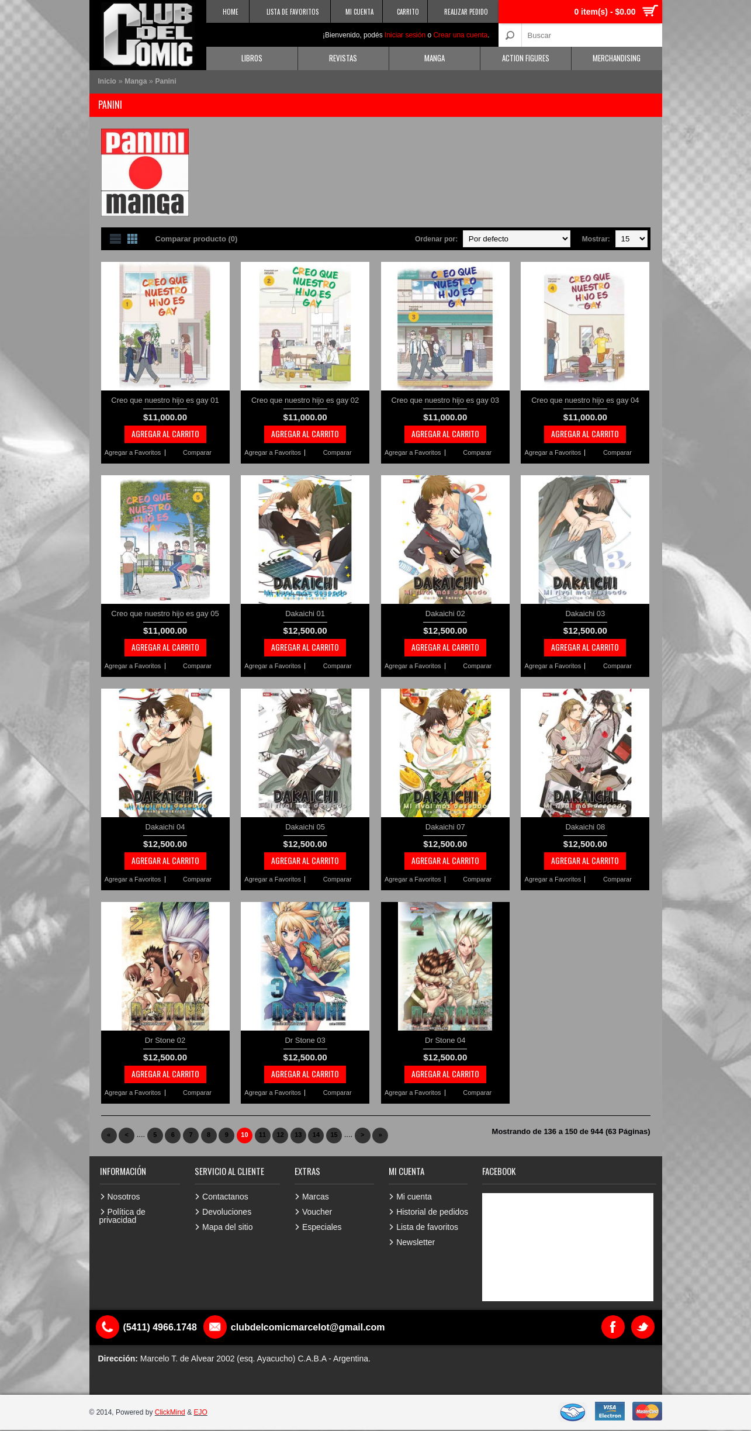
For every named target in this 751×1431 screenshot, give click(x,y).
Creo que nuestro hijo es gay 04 (585, 400)
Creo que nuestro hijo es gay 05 (165, 613)
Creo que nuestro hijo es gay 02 (305, 400)
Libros (251, 58)
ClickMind (170, 1412)
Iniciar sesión (405, 35)
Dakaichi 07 (445, 826)
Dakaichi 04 (165, 826)
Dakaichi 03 (585, 613)
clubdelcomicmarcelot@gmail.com (308, 1327)
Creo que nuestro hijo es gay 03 (445, 400)
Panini (165, 81)
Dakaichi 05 (305, 826)
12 (280, 1134)
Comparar (197, 453)
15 (333, 1134)
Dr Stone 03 (305, 1040)
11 (262, 1134)
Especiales (322, 1227)
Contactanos (225, 1196)
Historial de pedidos (432, 1211)
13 (298, 1134)
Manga (434, 58)
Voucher (317, 1211)
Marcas (315, 1196)
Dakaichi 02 (445, 613)
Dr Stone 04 (445, 1040)
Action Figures (525, 58)
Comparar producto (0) (196, 238)
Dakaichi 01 (305, 613)
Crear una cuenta (460, 35)
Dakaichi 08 (585, 826)
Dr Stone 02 (165, 1040)
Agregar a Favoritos (133, 453)
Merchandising (617, 58)
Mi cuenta (414, 1196)
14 (316, 1134)
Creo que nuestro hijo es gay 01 (165, 400)
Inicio (107, 81)
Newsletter (415, 1242)
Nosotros (124, 1196)
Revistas (343, 58)
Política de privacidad (122, 1216)
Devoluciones (226, 1211)
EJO (200, 1412)
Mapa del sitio (227, 1227)
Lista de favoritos (427, 1227)
